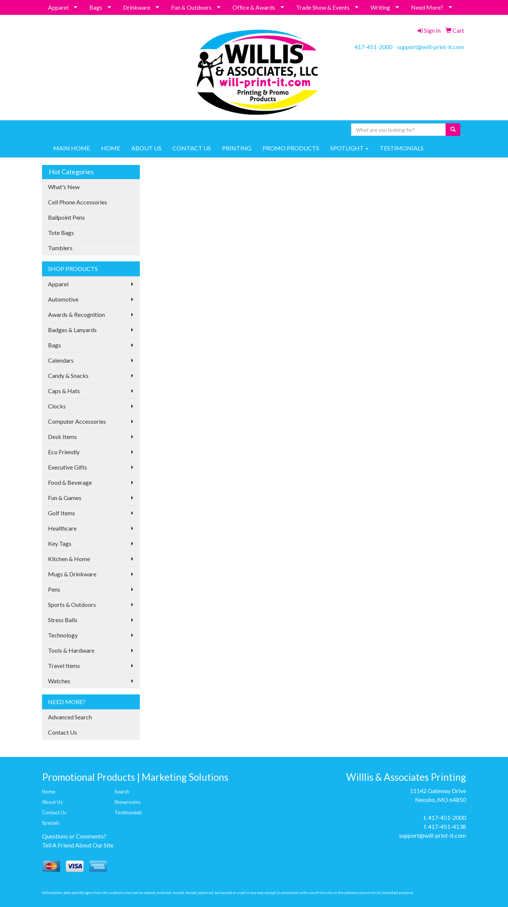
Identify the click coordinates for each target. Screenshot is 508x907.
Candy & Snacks (68, 375)
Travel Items (64, 665)
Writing (380, 7)
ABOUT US (146, 148)
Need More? (427, 7)
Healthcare (62, 528)
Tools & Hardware (71, 650)
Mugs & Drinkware (72, 573)
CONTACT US (192, 148)
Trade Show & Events (323, 7)
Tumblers (60, 247)
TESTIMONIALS (402, 148)
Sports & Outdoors (72, 604)
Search (122, 792)
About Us (52, 802)
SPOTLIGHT (349, 148)
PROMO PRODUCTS (291, 148)
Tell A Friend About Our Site (77, 845)
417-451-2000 (373, 46)
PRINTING (236, 148)
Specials (51, 823)
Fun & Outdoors (191, 7)
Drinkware (136, 7)
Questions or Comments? (74, 836)
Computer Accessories (77, 421)
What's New (64, 186)
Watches (59, 680)
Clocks (57, 406)
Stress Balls (62, 619)
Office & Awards (253, 7)
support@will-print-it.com (430, 46)
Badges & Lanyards (72, 329)
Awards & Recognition (76, 314)
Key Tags (59, 543)
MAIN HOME (71, 148)
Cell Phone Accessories (77, 202)
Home (48, 792)
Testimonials (128, 812)
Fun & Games (64, 497)
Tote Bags (61, 232)
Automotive (63, 299)
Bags (95, 7)
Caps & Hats (64, 390)
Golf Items (61, 512)
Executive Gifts (67, 467)
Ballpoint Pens (66, 217)
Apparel (58, 7)
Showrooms (128, 802)
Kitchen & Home (69, 558)
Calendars (61, 360)
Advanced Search (70, 716)
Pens (54, 589)
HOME (110, 148)
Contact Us (62, 732)
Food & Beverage (70, 482)
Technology (63, 635)
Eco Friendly (64, 451)
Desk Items (62, 436)
